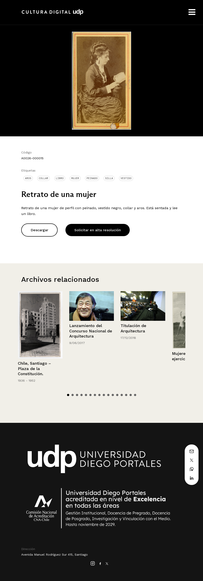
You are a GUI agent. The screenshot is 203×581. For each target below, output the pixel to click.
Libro (60, 178)
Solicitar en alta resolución (97, 230)
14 (126, 395)
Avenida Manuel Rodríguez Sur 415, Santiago (54, 554)
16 (135, 395)
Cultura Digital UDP (52, 14)
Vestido (126, 178)
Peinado (92, 178)
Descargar (39, 230)
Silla (109, 178)
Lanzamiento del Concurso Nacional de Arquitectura (90, 330)
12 (117, 395)
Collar (43, 178)
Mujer (75, 178)
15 (131, 395)
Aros (28, 178)
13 (122, 395)
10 (108, 395)
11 (113, 395)
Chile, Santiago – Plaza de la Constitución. (34, 368)
